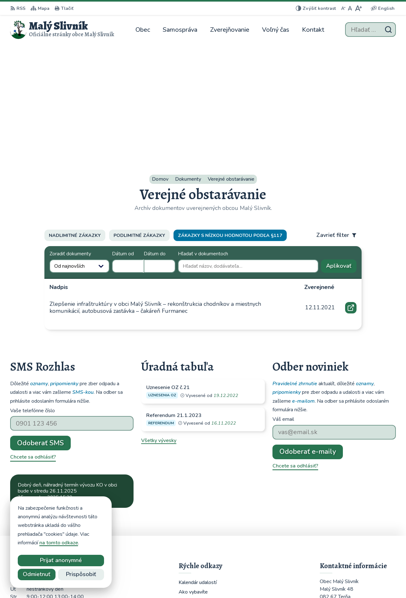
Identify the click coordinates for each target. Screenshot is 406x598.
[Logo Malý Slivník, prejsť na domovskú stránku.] (62, 29)
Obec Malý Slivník (293, 580)
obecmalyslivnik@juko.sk (348, 534)
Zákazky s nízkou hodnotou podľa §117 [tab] (230, 120)
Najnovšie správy (48, 396)
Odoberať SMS (40, 328)
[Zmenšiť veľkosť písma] (343, 8)
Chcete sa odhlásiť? (33, 341)
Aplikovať (341, 152)
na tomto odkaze (58, 542)
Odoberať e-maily (307, 336)
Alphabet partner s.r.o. (205, 580)
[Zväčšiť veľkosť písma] (358, 8)
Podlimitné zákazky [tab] (139, 120)
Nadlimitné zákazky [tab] (75, 120)
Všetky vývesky (158, 325)
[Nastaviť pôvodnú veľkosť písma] (350, 8)
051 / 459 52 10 (339, 527)
